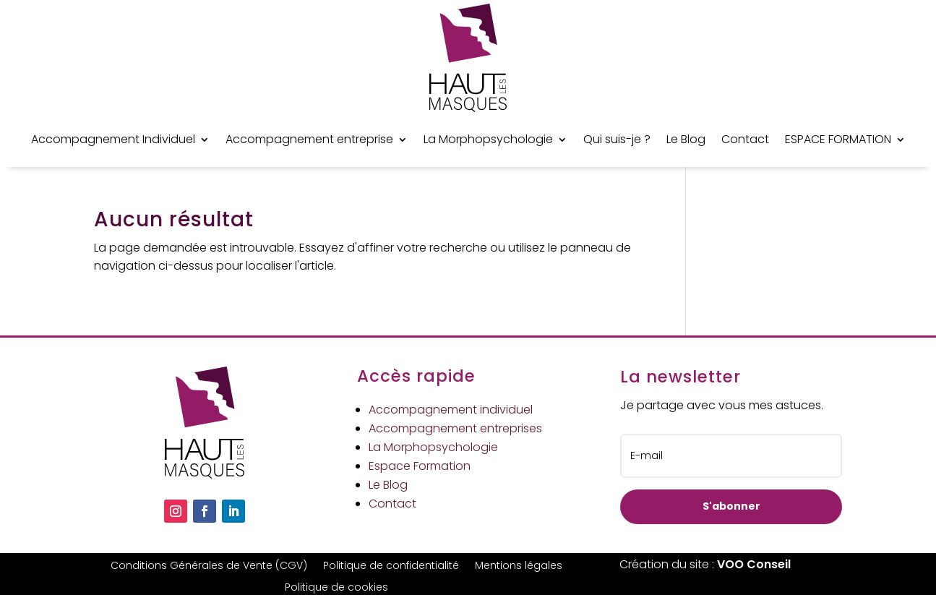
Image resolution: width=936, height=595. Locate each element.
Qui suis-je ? (617, 139)
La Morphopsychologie (488, 139)
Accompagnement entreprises (455, 428)
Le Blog (685, 139)
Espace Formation (420, 466)
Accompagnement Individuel (113, 139)
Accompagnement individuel (451, 409)
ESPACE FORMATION (838, 139)
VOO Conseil (754, 564)
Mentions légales (518, 566)
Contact (745, 139)
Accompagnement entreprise (309, 139)
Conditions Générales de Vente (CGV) (209, 566)
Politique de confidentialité (391, 566)
